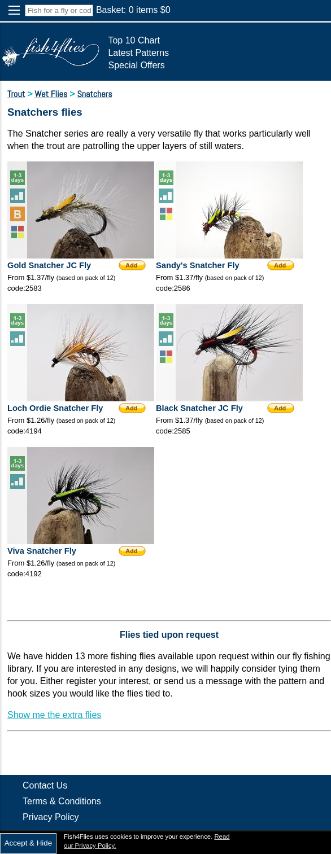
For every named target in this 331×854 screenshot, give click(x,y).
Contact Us (45, 785)
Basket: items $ (133, 10)
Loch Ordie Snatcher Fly (55, 408)
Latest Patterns (138, 53)
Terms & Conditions (62, 801)
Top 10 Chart (134, 40)
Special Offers (136, 65)
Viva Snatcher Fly (41, 550)
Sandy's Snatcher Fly (197, 265)
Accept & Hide (28, 843)
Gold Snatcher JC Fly (49, 265)
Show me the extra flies (54, 715)
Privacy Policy (51, 817)
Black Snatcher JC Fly (199, 408)
